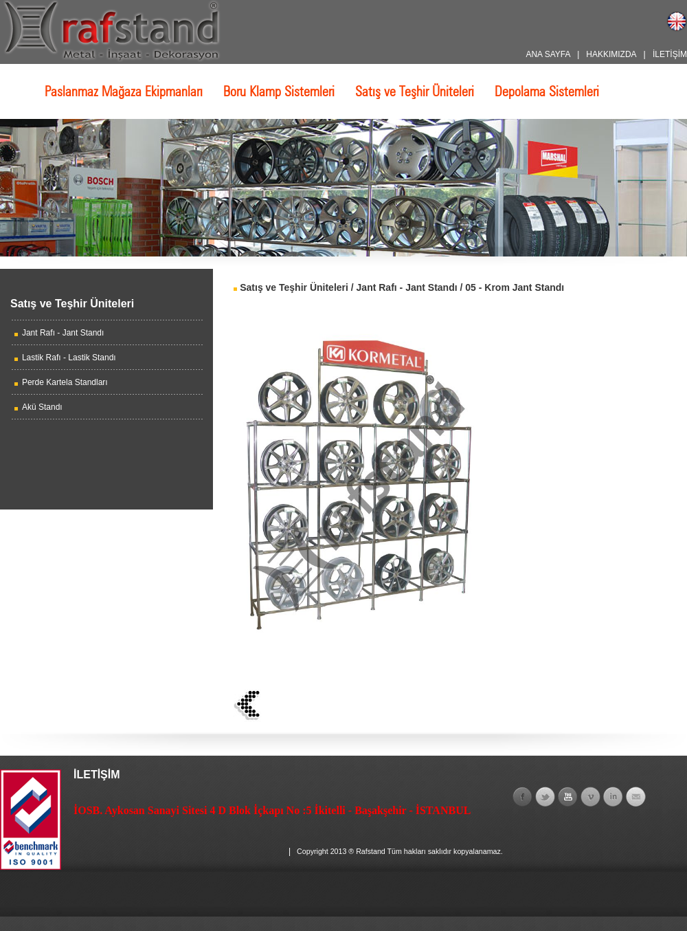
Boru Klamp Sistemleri (279, 91)
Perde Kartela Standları (65, 382)
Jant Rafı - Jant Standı (63, 333)
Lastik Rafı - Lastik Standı (69, 357)
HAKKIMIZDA (611, 54)
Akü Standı (42, 407)
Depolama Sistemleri (547, 91)
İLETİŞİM (670, 54)
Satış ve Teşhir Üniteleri (414, 91)
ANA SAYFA (548, 54)
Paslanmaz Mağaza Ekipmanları (124, 91)
